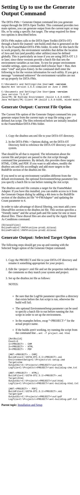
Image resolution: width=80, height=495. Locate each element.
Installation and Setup (30, 422)
